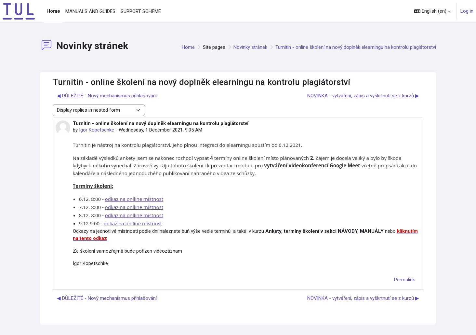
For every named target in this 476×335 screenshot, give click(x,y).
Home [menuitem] (53, 11)
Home (188, 47)
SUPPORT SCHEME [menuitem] (141, 11)
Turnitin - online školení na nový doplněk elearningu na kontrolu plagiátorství (355, 47)
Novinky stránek (250, 47)
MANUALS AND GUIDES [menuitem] (90, 11)
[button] (432, 11)
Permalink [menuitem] (404, 280)
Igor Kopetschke (96, 130)
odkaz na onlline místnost (134, 199)
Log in (466, 11)
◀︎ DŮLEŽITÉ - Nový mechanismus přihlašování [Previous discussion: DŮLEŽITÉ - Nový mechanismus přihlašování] (107, 96)
